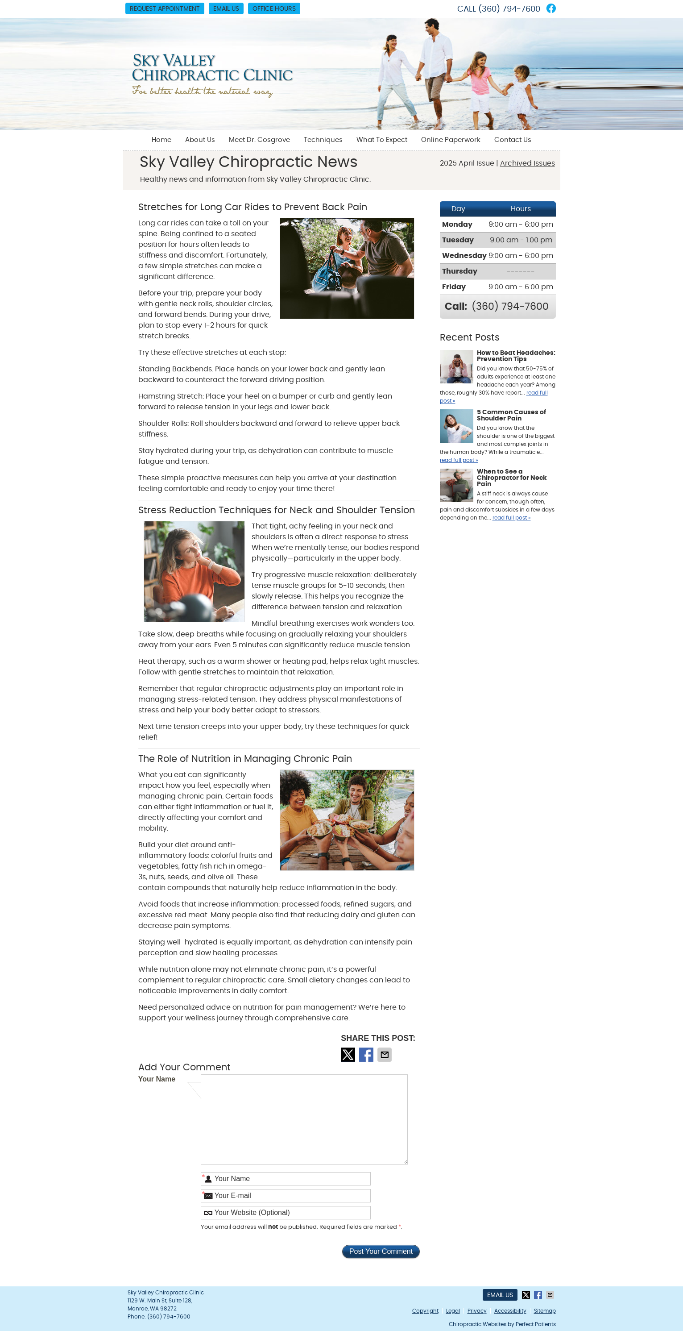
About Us (200, 140)
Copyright (425, 1311)
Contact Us (512, 140)
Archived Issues (527, 163)
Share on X (349, 1055)
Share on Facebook (367, 1055)
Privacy (477, 1311)
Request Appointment (165, 9)
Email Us (226, 9)
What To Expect (381, 140)
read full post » (459, 460)
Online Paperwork (450, 140)
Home (161, 140)
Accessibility (510, 1311)
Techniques (323, 140)
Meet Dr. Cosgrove (259, 140)
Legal (453, 1311)
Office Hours (274, 9)
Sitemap (545, 1311)
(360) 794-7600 (509, 9)
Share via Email (385, 1055)
